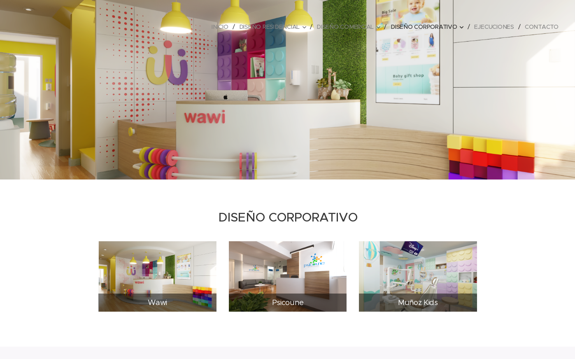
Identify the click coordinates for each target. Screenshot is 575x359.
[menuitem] (223, 26)
